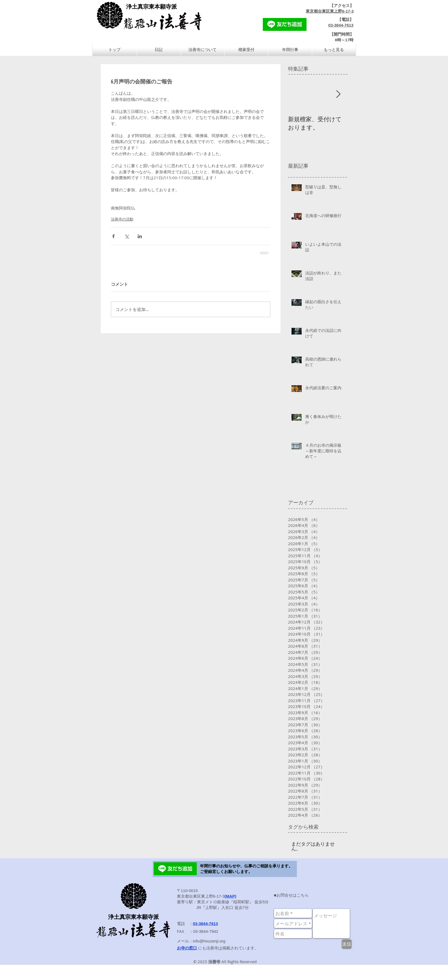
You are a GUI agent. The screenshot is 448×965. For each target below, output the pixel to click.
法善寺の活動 (122, 219)
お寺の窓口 (187, 948)
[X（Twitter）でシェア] (126, 236)
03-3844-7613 (340, 25)
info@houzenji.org (209, 941)
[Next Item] (338, 94)
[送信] (346, 944)
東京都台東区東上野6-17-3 (330, 11)
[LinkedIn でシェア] (139, 236)
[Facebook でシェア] (113, 236)
